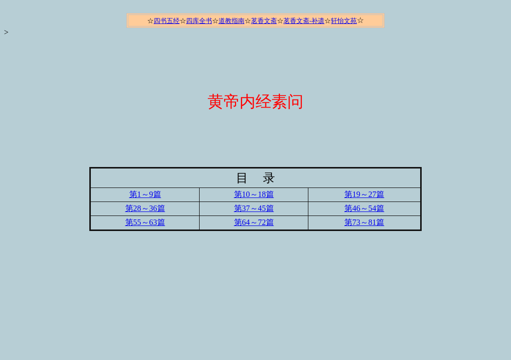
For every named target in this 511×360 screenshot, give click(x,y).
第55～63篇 (145, 222)
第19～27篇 (364, 194)
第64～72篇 (254, 222)
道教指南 (232, 20)
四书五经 (167, 20)
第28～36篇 (145, 208)
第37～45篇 (254, 208)
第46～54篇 (364, 208)
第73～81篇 (364, 222)
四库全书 (199, 20)
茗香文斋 (264, 20)
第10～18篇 (254, 194)
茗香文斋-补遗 (303, 20)
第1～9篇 (145, 194)
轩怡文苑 (344, 20)
